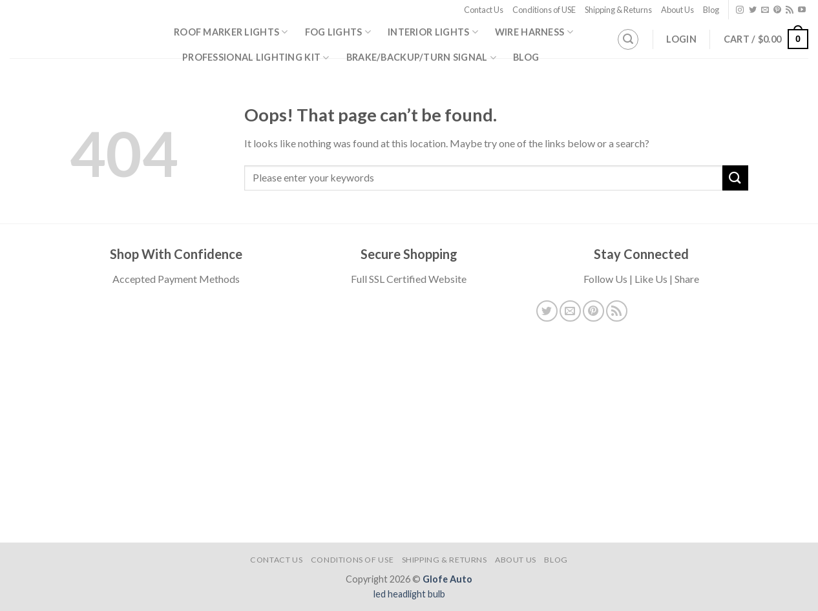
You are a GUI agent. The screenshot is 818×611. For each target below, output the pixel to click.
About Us (677, 10)
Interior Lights (433, 32)
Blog (711, 10)
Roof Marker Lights (231, 32)
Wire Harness (534, 32)
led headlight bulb (409, 593)
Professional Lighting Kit (256, 58)
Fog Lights (338, 32)
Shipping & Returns (618, 10)
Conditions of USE (544, 10)
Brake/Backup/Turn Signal (421, 58)
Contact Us (483, 10)
